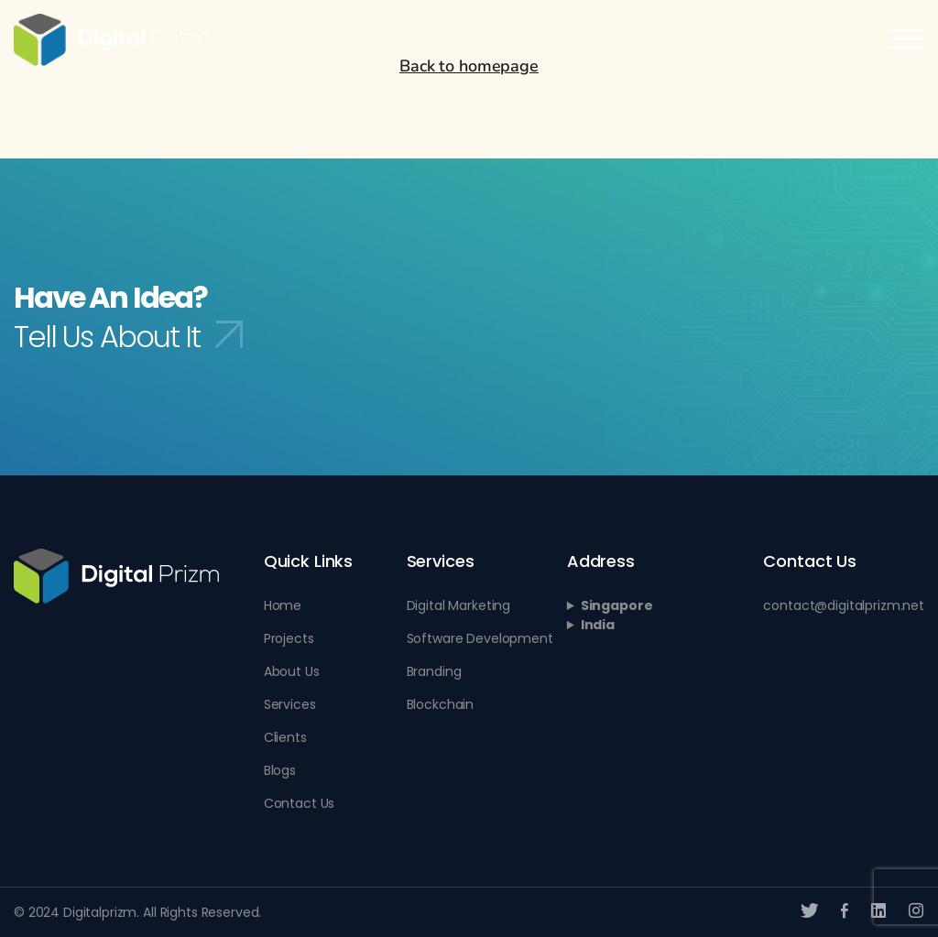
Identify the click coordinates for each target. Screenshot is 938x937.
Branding (434, 671)
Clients (285, 737)
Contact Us (299, 803)
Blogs (280, 770)
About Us (292, 671)
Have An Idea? (128, 317)
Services (290, 704)
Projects (289, 638)
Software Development (480, 638)
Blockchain (440, 704)
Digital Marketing (459, 605)
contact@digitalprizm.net (843, 605)
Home (282, 605)
